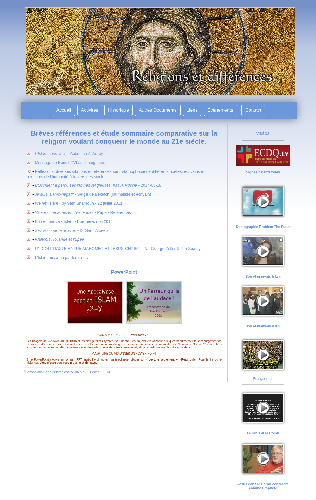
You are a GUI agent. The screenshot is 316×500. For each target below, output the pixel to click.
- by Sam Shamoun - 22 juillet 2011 (78, 203)
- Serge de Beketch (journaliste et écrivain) (93, 194)
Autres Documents (158, 110)
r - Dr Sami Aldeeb (71, 230)
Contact (253, 110)
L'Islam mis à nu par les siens (61, 257)
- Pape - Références (83, 212)
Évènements (220, 110)
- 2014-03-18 (98, 185)
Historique (118, 110)
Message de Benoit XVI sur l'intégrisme (70, 162)
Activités (89, 110)
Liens (192, 110)
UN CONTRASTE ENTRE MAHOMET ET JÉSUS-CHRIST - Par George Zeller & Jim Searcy (117, 248)
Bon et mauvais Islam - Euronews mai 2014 (74, 221)
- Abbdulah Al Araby (69, 153)
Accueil (63, 110)
